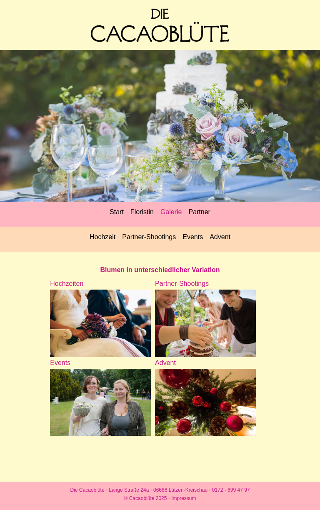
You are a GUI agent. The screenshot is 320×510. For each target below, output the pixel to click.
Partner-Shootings (149, 236)
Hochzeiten (66, 283)
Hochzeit (102, 236)
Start (117, 211)
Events (192, 236)
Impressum (183, 498)
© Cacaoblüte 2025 (146, 498)
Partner (199, 211)
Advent (220, 236)
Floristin (142, 211)
